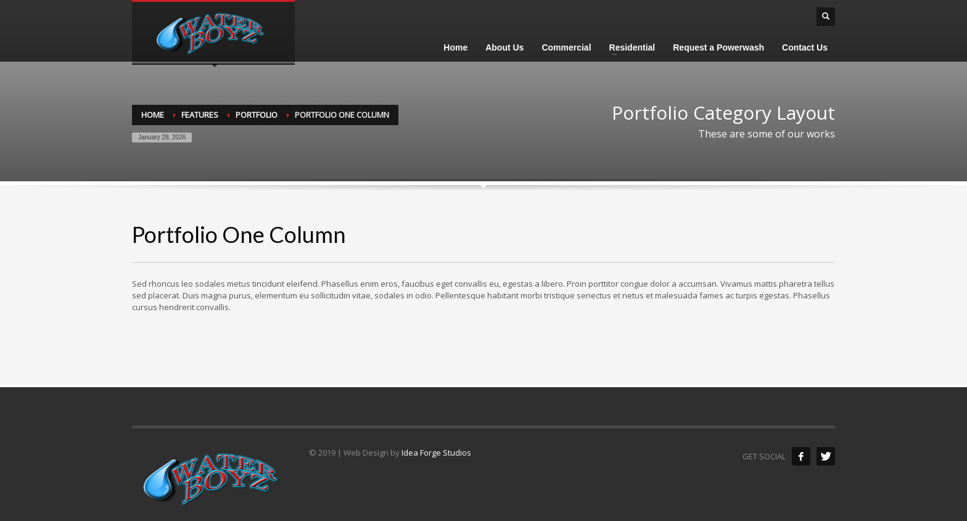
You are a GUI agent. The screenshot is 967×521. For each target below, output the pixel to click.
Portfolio (257, 114)
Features (199, 114)
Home (152, 114)
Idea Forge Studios (436, 452)
